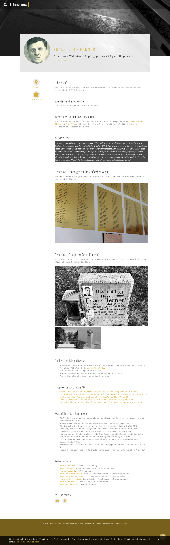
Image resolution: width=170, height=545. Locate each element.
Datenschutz (122, 523)
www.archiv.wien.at (68, 481)
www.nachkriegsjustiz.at (71, 479)
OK (158, 539)
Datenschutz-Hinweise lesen (26, 541)
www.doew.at (66, 468)
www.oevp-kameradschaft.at (72, 476)
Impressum (108, 523)
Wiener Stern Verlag (96, 368)
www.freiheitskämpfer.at (71, 473)
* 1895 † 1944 (60, 60)
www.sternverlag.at (68, 465)
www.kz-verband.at (68, 471)
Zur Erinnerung (15, 4)
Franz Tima (71, 124)
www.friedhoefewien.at (70, 484)
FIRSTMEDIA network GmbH (66, 523)
